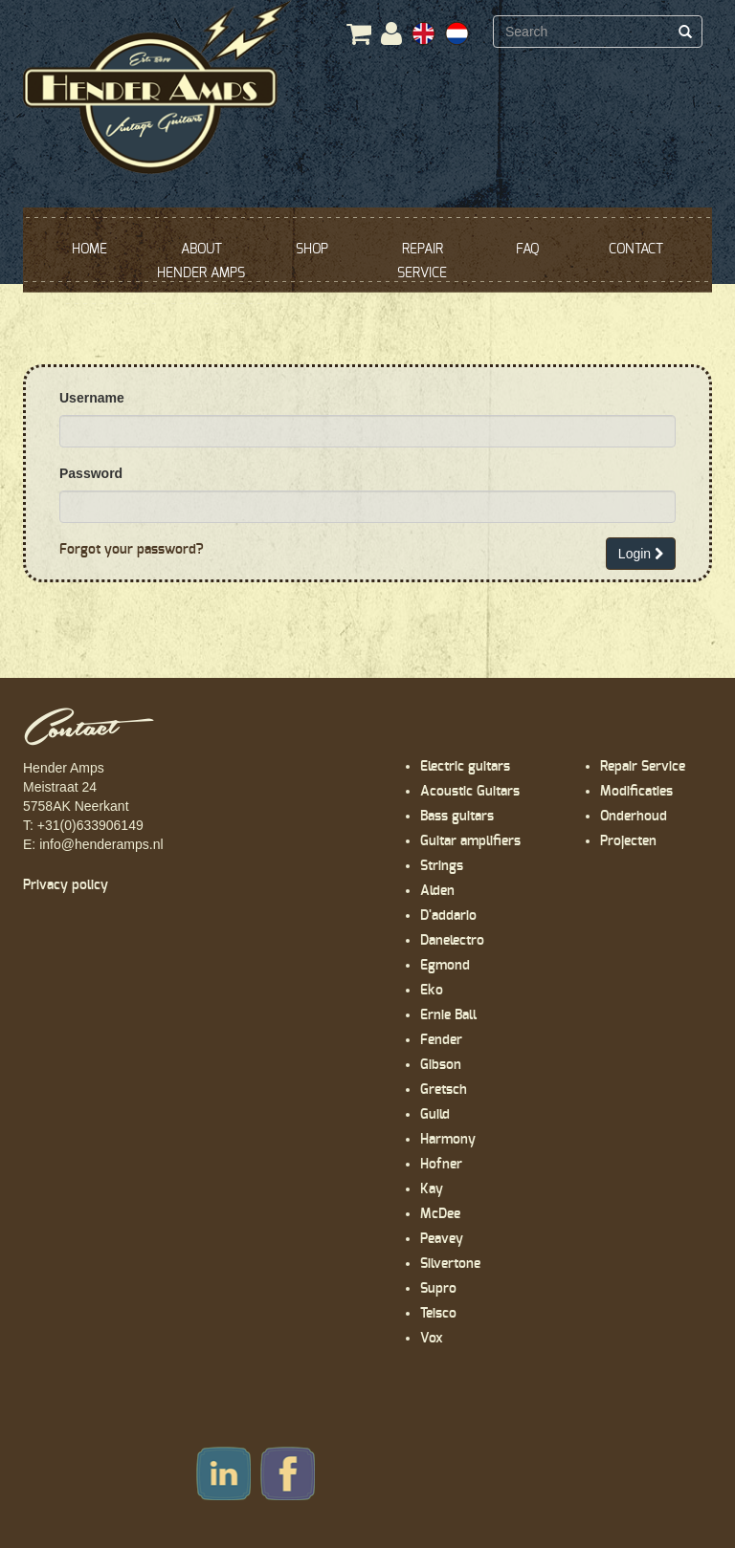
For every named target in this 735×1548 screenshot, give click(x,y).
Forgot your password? (131, 549)
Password (90, 473)
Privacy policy (65, 885)
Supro (438, 1289)
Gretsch (443, 1090)
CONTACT (636, 249)
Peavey (441, 1239)
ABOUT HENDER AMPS (201, 261)
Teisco (438, 1313)
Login (640, 553)
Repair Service (642, 767)
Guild (435, 1115)
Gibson (440, 1065)
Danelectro (452, 941)
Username (91, 397)
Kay (431, 1189)
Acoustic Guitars (470, 791)
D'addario (448, 916)
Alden (437, 891)
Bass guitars (457, 816)
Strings (441, 866)
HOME (89, 249)
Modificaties (636, 791)
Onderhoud (633, 816)
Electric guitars (465, 767)
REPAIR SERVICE (422, 261)
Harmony (448, 1139)
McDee (440, 1214)
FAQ (527, 249)
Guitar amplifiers (470, 841)
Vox (431, 1338)
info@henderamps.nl (101, 844)
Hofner (441, 1164)
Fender (441, 1040)
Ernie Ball (448, 1015)
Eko (431, 990)
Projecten (628, 841)
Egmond (445, 965)
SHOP (312, 249)
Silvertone (450, 1264)
